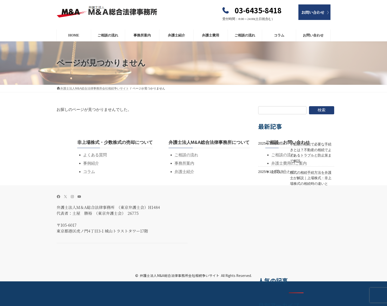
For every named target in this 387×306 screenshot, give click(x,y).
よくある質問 (95, 155)
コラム (89, 172)
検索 (322, 110)
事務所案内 (184, 163)
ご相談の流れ (186, 155)
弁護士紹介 (184, 172)
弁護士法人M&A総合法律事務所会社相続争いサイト (179, 275)
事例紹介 (91, 163)
